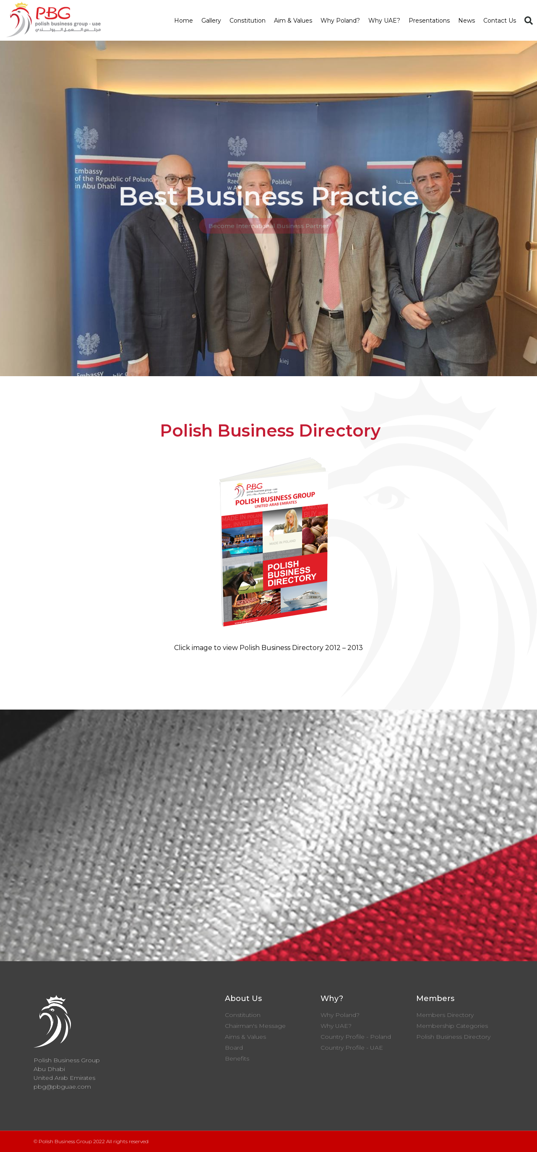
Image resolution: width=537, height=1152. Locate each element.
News (466, 20)
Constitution (247, 20)
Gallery (211, 20)
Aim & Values (293, 20)
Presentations (429, 20)
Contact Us (499, 20)
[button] (528, 20)
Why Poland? (340, 20)
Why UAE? (384, 20)
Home (183, 20)
